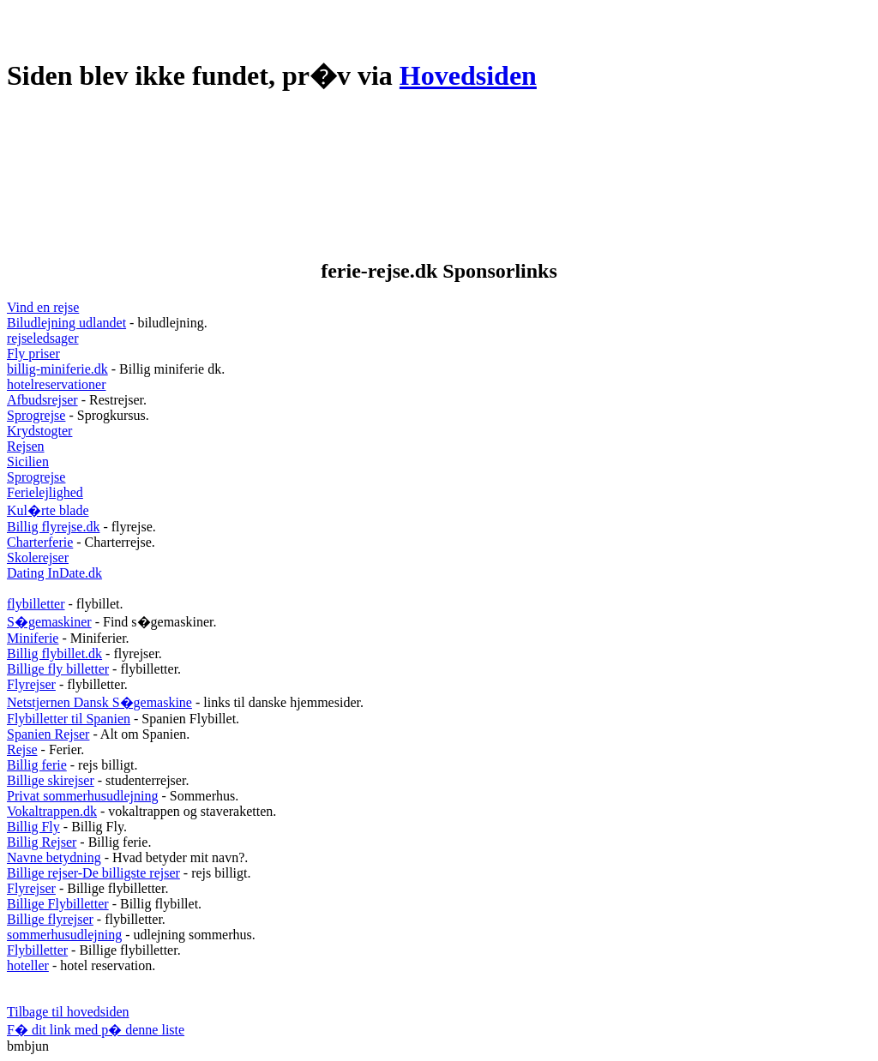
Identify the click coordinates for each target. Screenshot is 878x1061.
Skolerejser (38, 557)
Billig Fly (33, 826)
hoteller (28, 965)
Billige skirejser (50, 780)
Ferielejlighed (45, 492)
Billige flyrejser (50, 919)
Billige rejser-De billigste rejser (93, 873)
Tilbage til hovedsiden (68, 1011)
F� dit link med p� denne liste (95, 1029)
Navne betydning (54, 857)
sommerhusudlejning (64, 934)
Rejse (22, 749)
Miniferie (32, 638)
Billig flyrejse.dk (53, 526)
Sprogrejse (36, 415)
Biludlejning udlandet (66, 322)
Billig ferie (37, 765)
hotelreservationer (56, 384)
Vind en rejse (43, 307)
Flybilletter (37, 950)
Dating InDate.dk (54, 573)
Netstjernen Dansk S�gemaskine (99, 702)
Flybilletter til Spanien (68, 718)
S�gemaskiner (49, 621)
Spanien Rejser (48, 734)
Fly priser (33, 353)
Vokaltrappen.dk (52, 811)
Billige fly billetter (58, 669)
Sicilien (28, 461)
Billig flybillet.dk (54, 653)
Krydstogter (39, 430)
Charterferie (40, 542)
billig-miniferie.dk (57, 369)
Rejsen (26, 446)
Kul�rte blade (48, 510)
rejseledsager (43, 338)
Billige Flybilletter (58, 903)
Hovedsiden (468, 75)
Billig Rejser (41, 842)
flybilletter (36, 603)
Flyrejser (31, 684)
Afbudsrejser (42, 400)
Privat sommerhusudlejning (82, 795)
